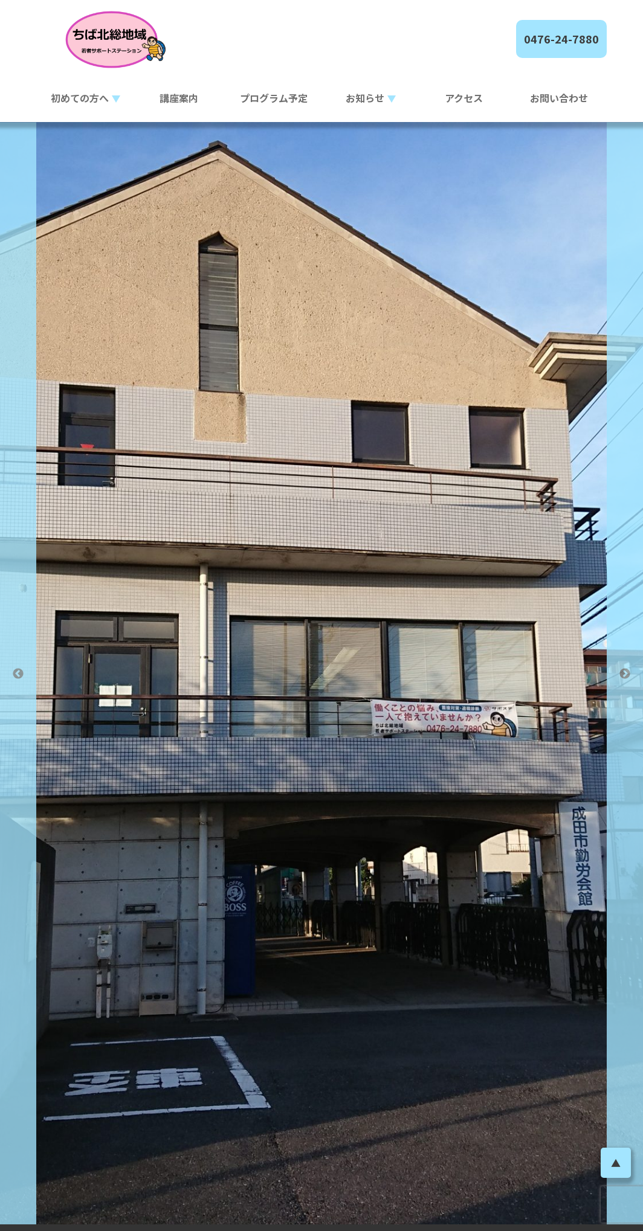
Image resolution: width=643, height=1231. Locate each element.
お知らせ (365, 98)
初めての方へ (80, 98)
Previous (18, 674)
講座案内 (179, 98)
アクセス (464, 98)
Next (625, 674)
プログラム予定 (274, 98)
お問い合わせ (559, 98)
